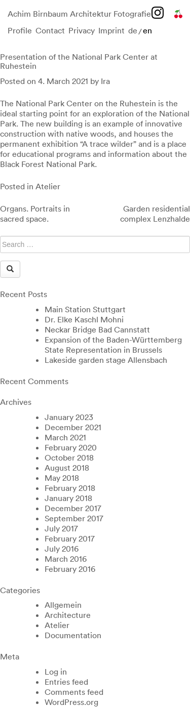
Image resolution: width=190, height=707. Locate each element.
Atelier (47, 186)
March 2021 (65, 437)
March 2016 (66, 559)
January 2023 (69, 417)
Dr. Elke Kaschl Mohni (84, 319)
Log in (56, 672)
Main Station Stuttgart (85, 309)
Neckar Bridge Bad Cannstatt (97, 329)
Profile (20, 30)
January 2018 (68, 498)
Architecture (68, 615)
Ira (105, 81)
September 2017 (74, 518)
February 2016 (70, 569)
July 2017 (61, 528)
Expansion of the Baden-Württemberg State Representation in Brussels (113, 345)
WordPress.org (71, 702)
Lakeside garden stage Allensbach (106, 360)
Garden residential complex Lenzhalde (155, 213)
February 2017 (70, 538)
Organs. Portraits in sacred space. (35, 213)
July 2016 (62, 549)
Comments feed (74, 692)
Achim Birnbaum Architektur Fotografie (79, 14)
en (147, 30)
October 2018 (69, 457)
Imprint (111, 30)
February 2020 (71, 447)
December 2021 (73, 427)
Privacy (81, 30)
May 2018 (62, 478)
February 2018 (70, 488)
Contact (50, 30)
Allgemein (63, 605)
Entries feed (66, 682)
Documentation (73, 635)
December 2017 (73, 508)
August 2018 (67, 468)
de (132, 30)
